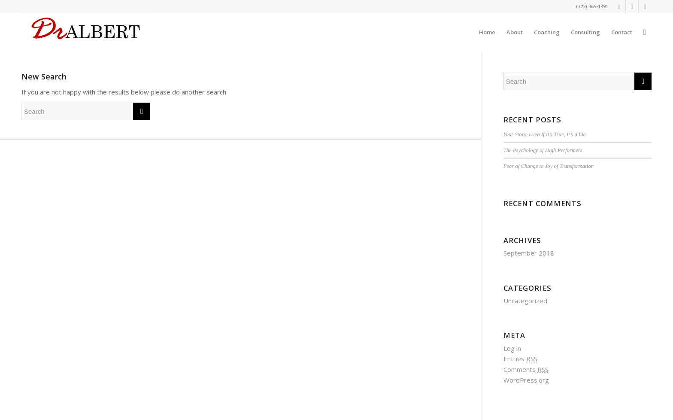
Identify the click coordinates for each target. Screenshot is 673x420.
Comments (526, 369)
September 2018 (528, 253)
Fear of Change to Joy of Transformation (548, 166)
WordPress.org (526, 380)
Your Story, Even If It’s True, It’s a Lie (544, 134)
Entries (520, 358)
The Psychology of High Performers (542, 150)
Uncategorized (525, 300)
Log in (512, 348)
